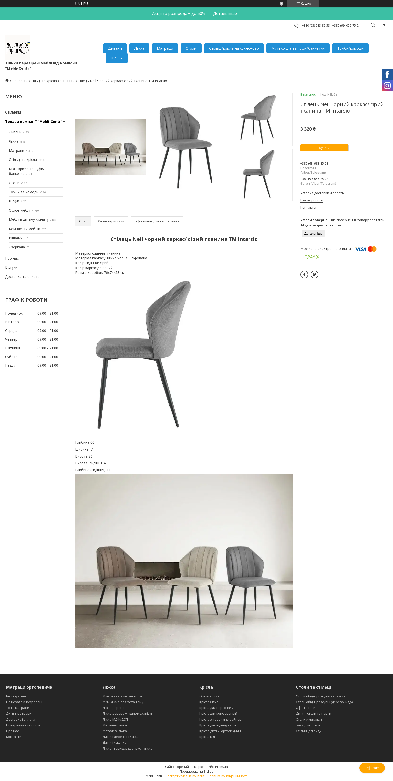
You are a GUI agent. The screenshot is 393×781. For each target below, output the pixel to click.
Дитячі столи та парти (313, 713)
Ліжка (139, 48)
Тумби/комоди (350, 48)
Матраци (165, 48)
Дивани (115, 48)
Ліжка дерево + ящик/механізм (127, 713)
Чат (372, 768)
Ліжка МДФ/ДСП (115, 719)
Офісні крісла (209, 696)
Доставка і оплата (20, 719)
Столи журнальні (309, 719)
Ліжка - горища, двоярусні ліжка (128, 748)
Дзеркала (17, 247)
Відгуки (11, 267)
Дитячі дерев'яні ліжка (120, 736)
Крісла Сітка (208, 702)
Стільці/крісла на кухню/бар (234, 48)
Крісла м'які (208, 736)
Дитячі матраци (18, 713)
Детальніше (225, 13)
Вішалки (16, 238)
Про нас (12, 258)
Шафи (14, 201)
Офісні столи (305, 707)
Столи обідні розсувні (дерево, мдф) (324, 702)
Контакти (13, 736)
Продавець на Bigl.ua (197, 771)
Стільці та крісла (43, 80)
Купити (324, 148)
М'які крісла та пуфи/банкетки (298, 48)
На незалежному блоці (24, 702)
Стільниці (13, 112)
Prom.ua (221, 766)
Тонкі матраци (17, 707)
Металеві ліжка (115, 725)
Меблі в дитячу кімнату (29, 219)
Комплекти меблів (24, 228)
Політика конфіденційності (227, 776)
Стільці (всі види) (309, 731)
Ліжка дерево (113, 707)
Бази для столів (308, 725)
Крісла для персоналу (216, 707)
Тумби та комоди (23, 192)
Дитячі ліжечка (114, 742)
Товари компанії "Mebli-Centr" (33, 121)
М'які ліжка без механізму (123, 702)
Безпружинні (16, 696)
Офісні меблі (19, 210)
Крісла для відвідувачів (217, 725)
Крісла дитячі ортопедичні (220, 731)
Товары (18, 80)
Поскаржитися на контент (185, 776)
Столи (191, 48)
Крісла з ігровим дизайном (220, 719)
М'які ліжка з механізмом (122, 696)
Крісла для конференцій (218, 713)
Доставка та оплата (22, 276)
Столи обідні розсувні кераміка (320, 696)
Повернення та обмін (23, 725)
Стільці (66, 80)
